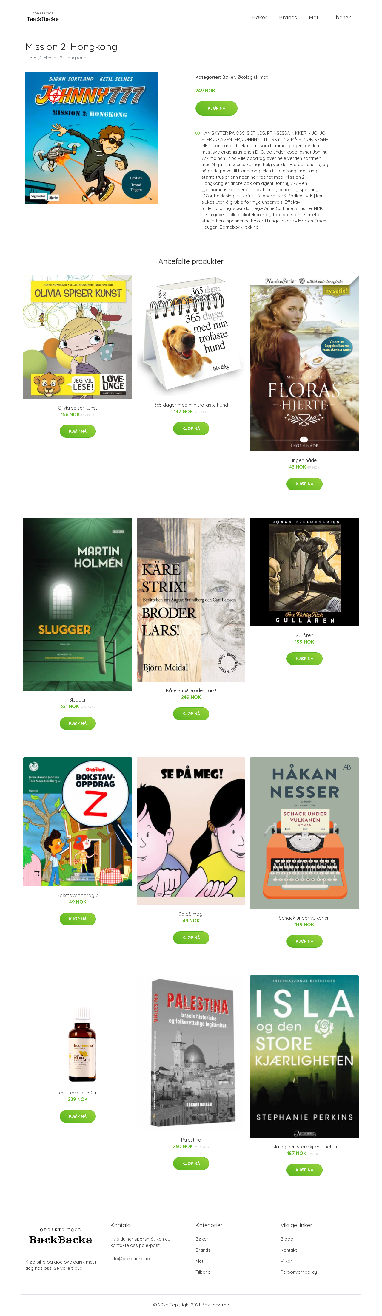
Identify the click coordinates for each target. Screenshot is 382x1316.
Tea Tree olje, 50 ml (77, 1094)
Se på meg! (191, 915)
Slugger (77, 701)
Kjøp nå (216, 109)
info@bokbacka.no (130, 1259)
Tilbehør (340, 17)
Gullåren (304, 636)
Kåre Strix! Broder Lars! (191, 691)
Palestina (191, 1141)
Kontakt (289, 1251)
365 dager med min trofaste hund (191, 406)
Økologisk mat (252, 78)
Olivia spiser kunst (77, 409)
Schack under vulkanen (304, 919)
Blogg (287, 1240)
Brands (288, 17)
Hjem (30, 58)
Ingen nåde (304, 462)
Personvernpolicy (299, 1273)
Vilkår (286, 1262)
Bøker (259, 17)
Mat (313, 17)
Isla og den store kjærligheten (304, 1148)
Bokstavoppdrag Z (77, 896)
